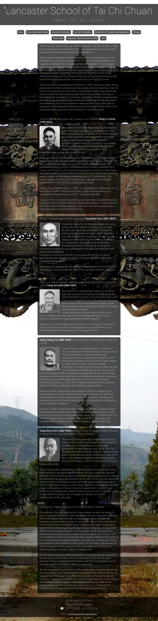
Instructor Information (60, 32)
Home (20, 32)
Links (103, 38)
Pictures (136, 32)
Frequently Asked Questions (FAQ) (82, 38)
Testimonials (58, 38)
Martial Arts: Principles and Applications (112, 32)
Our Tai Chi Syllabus (82, 32)
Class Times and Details (37, 32)
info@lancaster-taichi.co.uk (82, 613)
